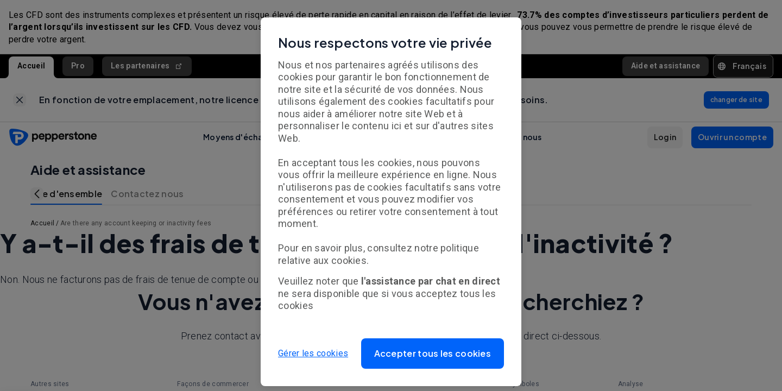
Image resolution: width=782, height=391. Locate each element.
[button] (432, 353)
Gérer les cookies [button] (313, 353)
